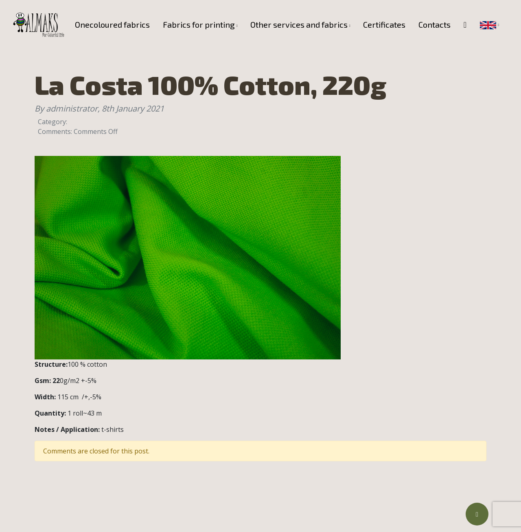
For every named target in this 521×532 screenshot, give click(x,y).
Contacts (434, 24)
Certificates (384, 24)
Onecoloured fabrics (112, 24)
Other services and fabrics (299, 24)
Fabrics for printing (199, 24)
